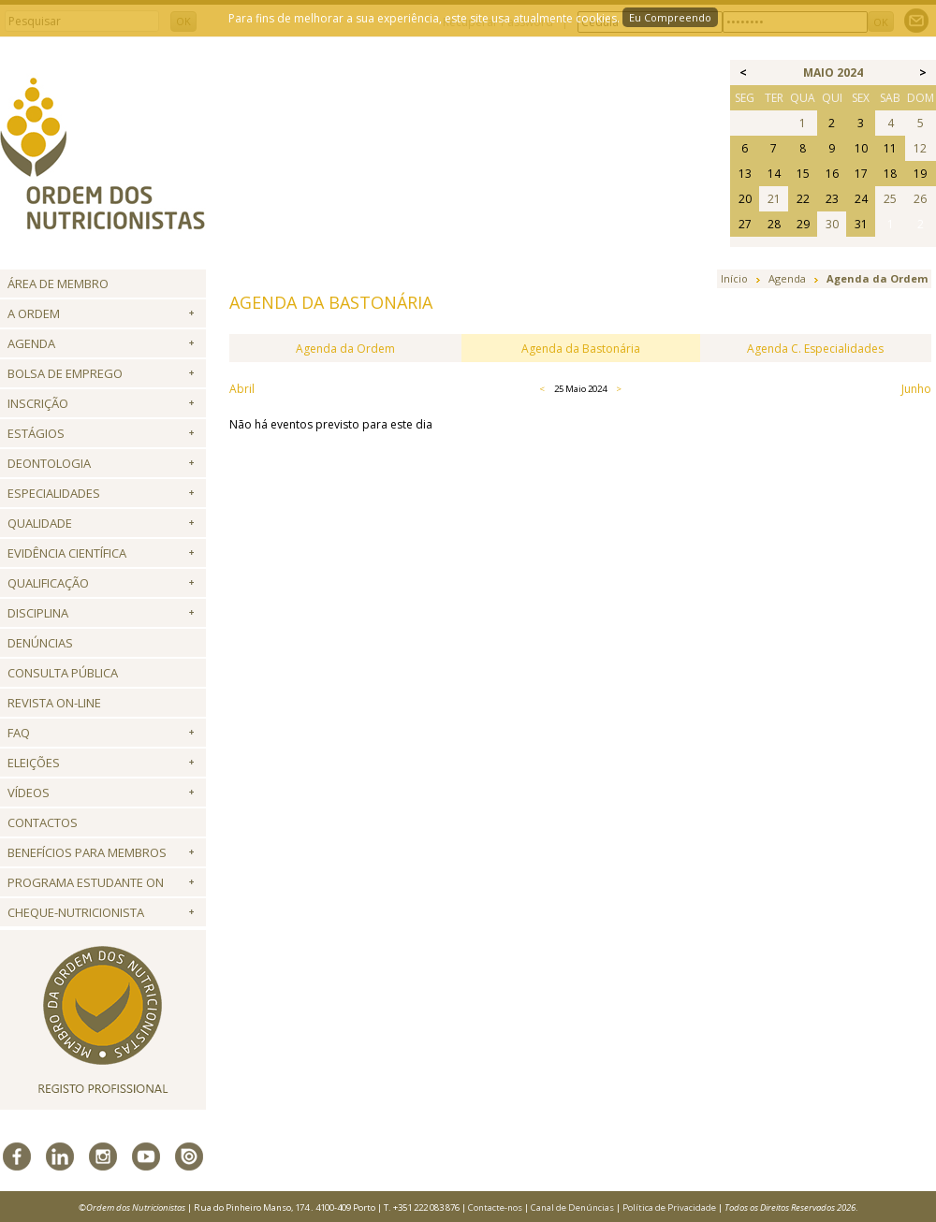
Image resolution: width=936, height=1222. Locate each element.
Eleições (33, 762)
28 (774, 224)
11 (890, 148)
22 (803, 199)
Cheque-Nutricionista (75, 912)
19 (920, 174)
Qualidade (39, 523)
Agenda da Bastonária (580, 348)
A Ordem (33, 313)
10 (861, 148)
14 (774, 174)
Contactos (42, 822)
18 (890, 174)
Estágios (36, 433)
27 (745, 224)
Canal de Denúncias (572, 1207)
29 (803, 224)
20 (745, 199)
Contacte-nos (495, 1207)
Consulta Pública (62, 672)
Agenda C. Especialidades (815, 348)
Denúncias (40, 642)
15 (803, 174)
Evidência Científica (66, 553)
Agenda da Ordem (345, 348)
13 (745, 174)
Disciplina (37, 612)
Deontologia (49, 463)
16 (832, 174)
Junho (916, 389)
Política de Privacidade (669, 1207)
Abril (242, 389)
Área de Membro (58, 283)
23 (832, 199)
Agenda (31, 343)
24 (861, 199)
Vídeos (28, 792)
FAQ (18, 732)
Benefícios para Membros (87, 852)
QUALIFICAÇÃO (48, 583)
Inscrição (37, 403)
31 (861, 224)
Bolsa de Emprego (65, 373)
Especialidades (53, 493)
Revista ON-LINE (54, 702)
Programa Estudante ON (85, 882)
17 (861, 174)
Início (734, 278)
